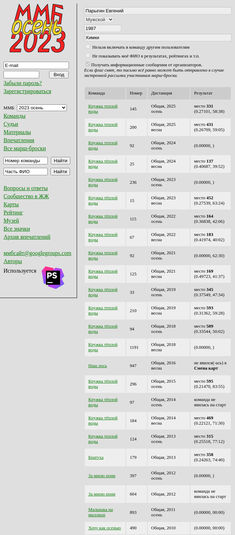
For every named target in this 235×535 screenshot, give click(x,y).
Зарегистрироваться (27, 91)
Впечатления (19, 140)
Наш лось (97, 365)
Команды (14, 116)
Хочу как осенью (104, 527)
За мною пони (101, 475)
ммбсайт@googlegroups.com (37, 253)
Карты (11, 204)
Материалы (17, 132)
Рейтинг (13, 212)
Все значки (17, 229)
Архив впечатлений (27, 237)
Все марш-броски (25, 148)
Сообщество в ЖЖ (26, 196)
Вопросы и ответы (26, 188)
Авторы (13, 261)
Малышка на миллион (100, 512)
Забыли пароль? (23, 83)
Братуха (96, 457)
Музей (11, 221)
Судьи (11, 124)
